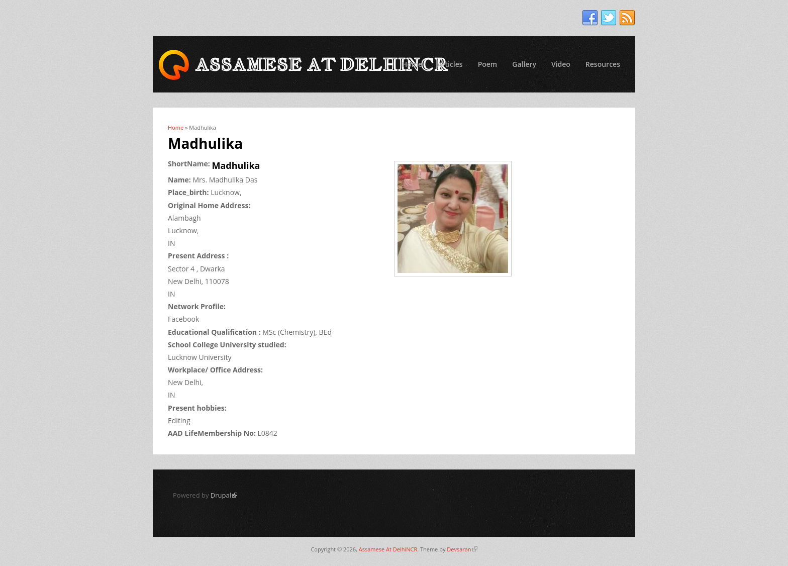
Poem (488, 64)
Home (412, 64)
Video (560, 64)
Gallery (524, 64)
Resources (602, 64)
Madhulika (236, 165)
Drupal (224, 495)
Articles (449, 64)
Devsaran (462, 549)
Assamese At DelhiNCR (388, 549)
